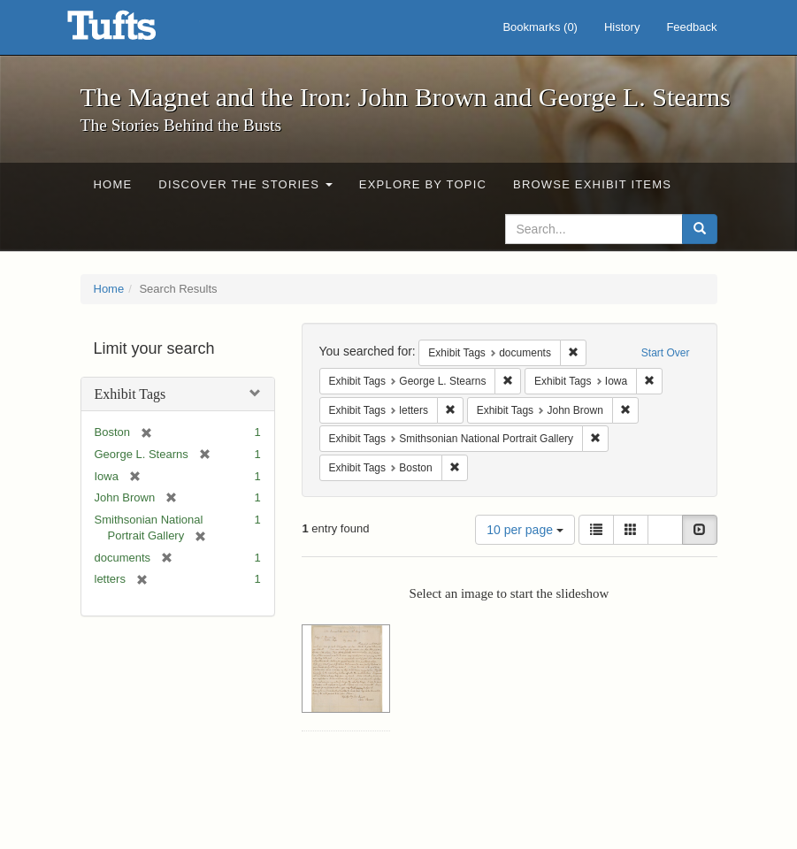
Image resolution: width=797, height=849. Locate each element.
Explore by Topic (423, 184)
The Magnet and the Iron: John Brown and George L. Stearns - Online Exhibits (133, 31)
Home (113, 184)
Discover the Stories (245, 184)
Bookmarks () (540, 27)
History (622, 27)
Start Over (665, 353)
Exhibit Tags (130, 394)
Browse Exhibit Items (592, 184)
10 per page (525, 530)
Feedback (691, 27)
